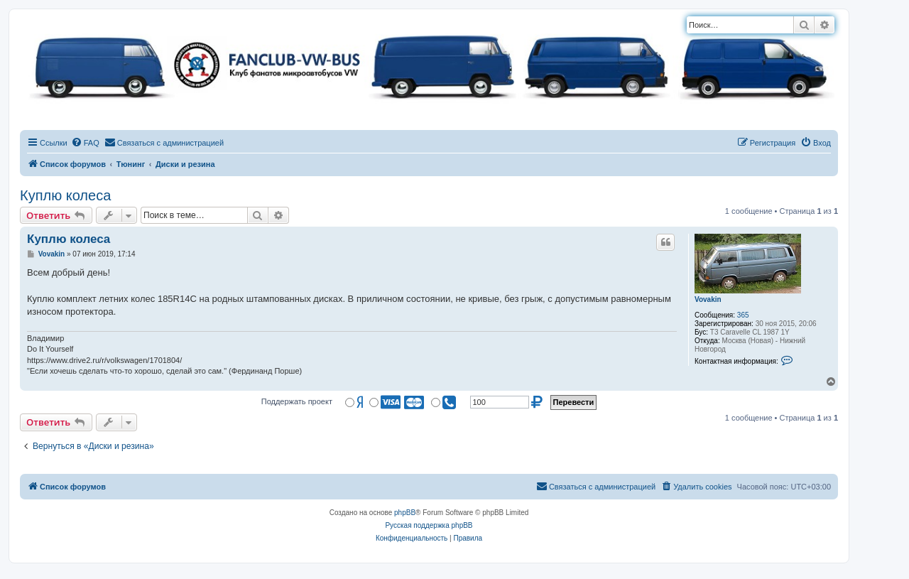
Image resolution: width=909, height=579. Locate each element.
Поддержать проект (296, 401)
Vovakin (708, 299)
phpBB (404, 512)
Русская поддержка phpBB (428, 525)
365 (743, 315)
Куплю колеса (65, 195)
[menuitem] (85, 142)
